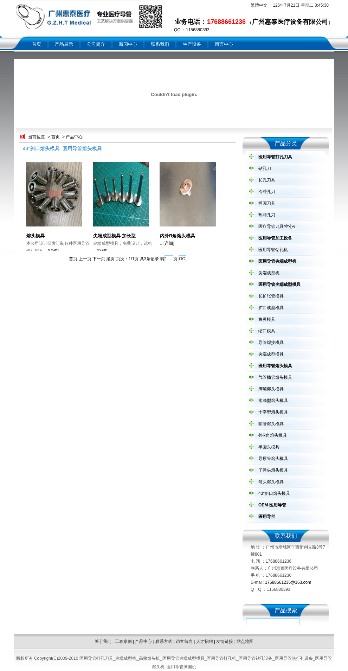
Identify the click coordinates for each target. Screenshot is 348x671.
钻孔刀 (264, 168)
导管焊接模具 (271, 342)
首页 (36, 44)
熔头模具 (35, 235)
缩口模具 (266, 330)
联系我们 (160, 44)
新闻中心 (128, 44)
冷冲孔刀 (266, 191)
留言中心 (224, 44)
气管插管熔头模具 (275, 377)
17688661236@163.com (288, 582)
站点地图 (245, 641)
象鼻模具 (266, 319)
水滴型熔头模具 (273, 400)
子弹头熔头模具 (273, 470)
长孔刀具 (266, 180)
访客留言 (184, 641)
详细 (53, 251)
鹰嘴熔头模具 (271, 388)
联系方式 (163, 641)
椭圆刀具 (266, 203)
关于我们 (103, 641)
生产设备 (192, 44)
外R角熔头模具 (272, 435)
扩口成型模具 (271, 307)
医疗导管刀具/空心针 (277, 226)
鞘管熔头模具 (271, 423)
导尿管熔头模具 (273, 458)
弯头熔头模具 (271, 481)
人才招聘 (204, 641)
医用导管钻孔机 (273, 249)
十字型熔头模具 (273, 412)
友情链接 (224, 641)
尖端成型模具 (271, 354)
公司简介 (96, 44)
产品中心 (74, 136)
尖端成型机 (268, 272)
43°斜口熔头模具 (274, 493)
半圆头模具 (268, 447)
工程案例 (123, 641)
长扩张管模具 (271, 296)
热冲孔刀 (266, 214)
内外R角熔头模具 (177, 235)
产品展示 (64, 44)
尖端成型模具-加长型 (114, 235)
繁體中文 (259, 5)
